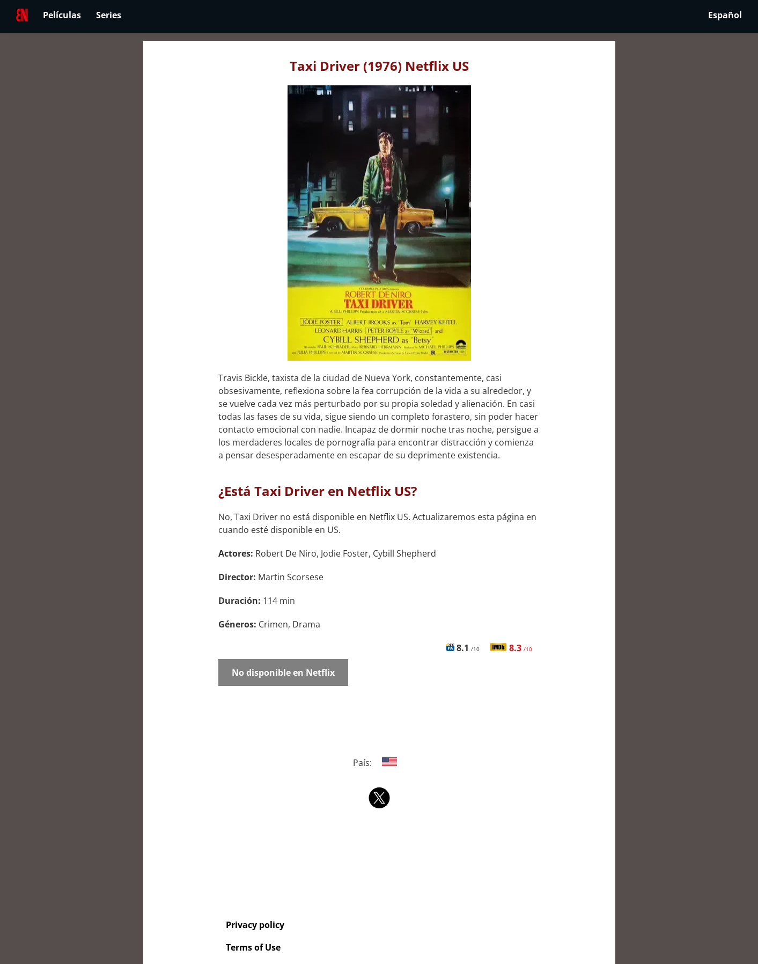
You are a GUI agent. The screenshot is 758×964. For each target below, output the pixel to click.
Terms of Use (253, 947)
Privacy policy (255, 925)
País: (379, 763)
